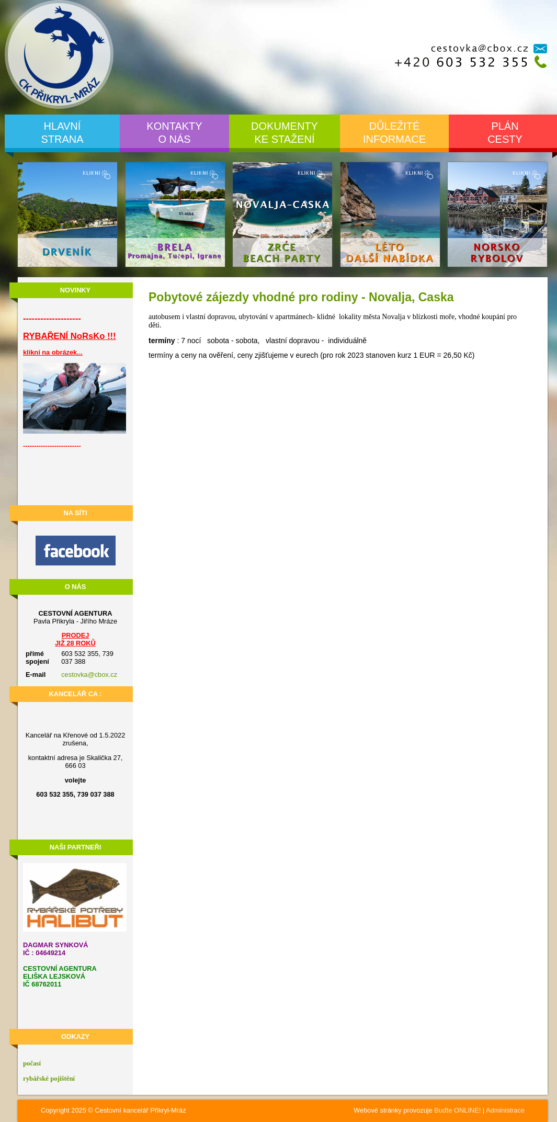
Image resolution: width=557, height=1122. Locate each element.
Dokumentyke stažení (284, 132)
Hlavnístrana (62, 132)
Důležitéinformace (394, 132)
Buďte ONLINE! (457, 1110)
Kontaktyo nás (174, 132)
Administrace (505, 1110)
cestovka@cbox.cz (89, 674)
